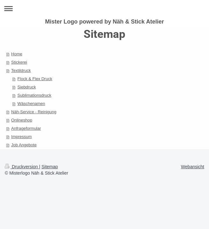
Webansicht (192, 166)
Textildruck (21, 70)
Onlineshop (21, 120)
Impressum (21, 136)
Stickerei (19, 62)
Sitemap (49, 166)
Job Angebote (24, 144)
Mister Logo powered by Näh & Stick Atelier (104, 21)
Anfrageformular (26, 128)
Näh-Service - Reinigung (33, 111)
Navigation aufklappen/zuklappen (104, 8)
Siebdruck (27, 87)
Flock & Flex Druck (35, 78)
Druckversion (22, 166)
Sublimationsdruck (34, 95)
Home (16, 54)
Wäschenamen (31, 103)
